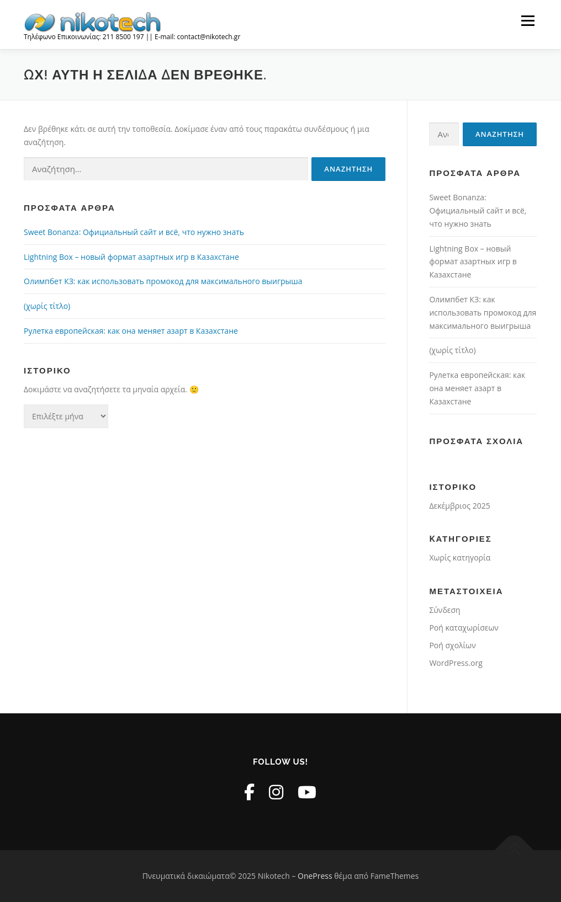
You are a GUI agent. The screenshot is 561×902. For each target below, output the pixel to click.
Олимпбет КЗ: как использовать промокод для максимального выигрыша (163, 281)
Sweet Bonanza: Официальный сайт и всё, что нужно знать (134, 232)
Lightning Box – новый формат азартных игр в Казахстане (131, 257)
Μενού (527, 20)
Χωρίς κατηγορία (459, 557)
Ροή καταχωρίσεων (463, 627)
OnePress (315, 876)
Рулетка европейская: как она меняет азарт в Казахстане (131, 330)
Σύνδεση (444, 610)
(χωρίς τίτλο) (47, 306)
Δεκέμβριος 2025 (459, 505)
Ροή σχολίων (452, 645)
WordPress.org (455, 663)
